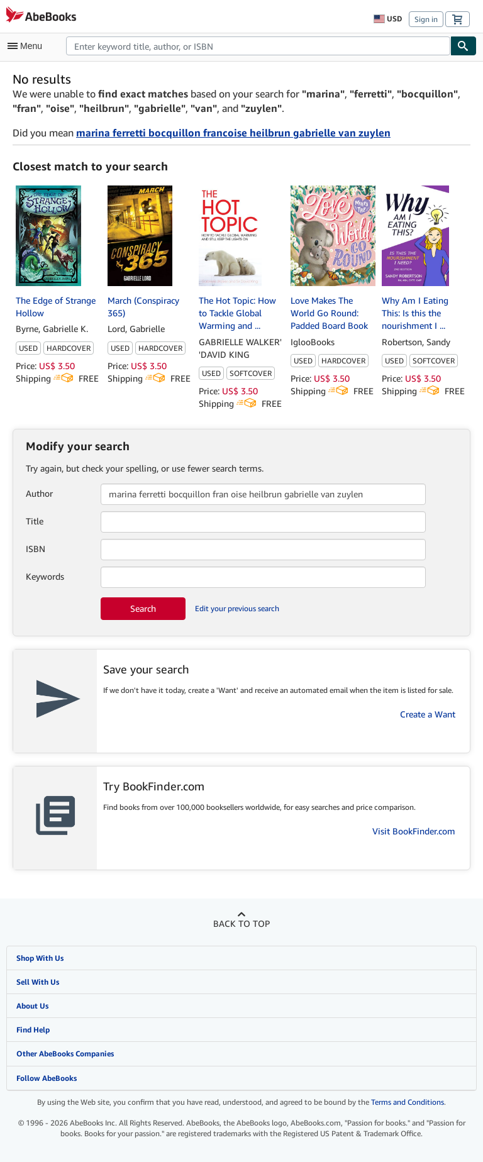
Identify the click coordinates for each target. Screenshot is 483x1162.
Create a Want (427, 714)
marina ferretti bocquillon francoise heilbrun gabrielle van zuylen (233, 132)
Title (34, 521)
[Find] (463, 45)
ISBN (35, 548)
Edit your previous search (237, 608)
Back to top (241, 923)
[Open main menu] (27, 45)
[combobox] (258, 45)
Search (143, 608)
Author (39, 493)
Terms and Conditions (407, 1102)
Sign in (426, 19)
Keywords (45, 576)
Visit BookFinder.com (413, 831)
